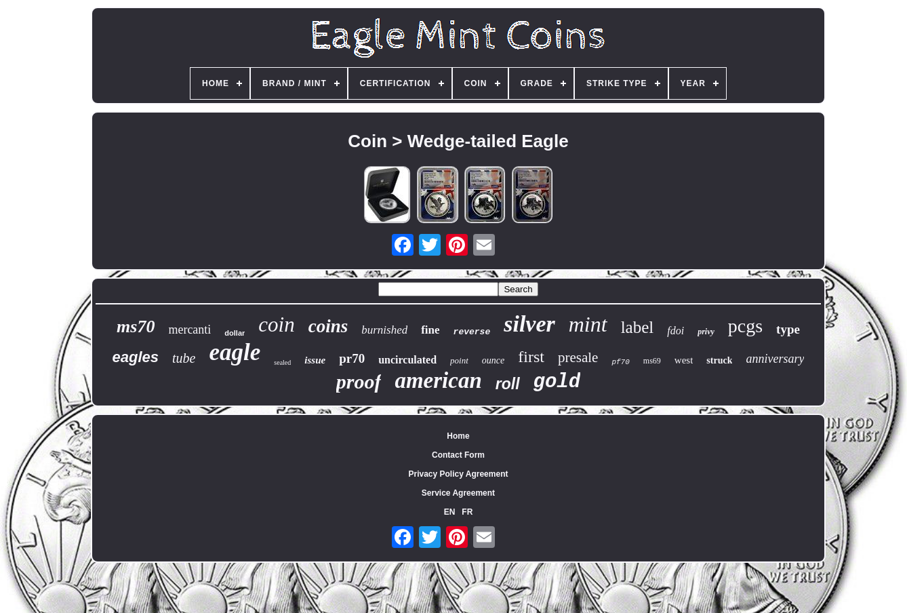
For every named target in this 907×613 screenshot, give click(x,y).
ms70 (136, 326)
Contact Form (458, 455)
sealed (282, 362)
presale (578, 357)
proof (359, 381)
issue (314, 360)
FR (467, 512)
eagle (235, 352)
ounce (493, 360)
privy (706, 331)
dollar (234, 333)
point (459, 360)
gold (557, 382)
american (438, 380)
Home (458, 436)
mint (588, 324)
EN (450, 512)
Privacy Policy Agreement (458, 474)
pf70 (620, 362)
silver (529, 323)
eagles (136, 357)
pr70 (352, 358)
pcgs (745, 325)
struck (719, 360)
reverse (472, 332)
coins (328, 326)
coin (276, 324)
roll (508, 384)
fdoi (675, 330)
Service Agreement (458, 493)
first (531, 356)
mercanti (189, 329)
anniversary (775, 358)
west (683, 360)
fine (430, 329)
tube (183, 358)
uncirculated (407, 359)
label (637, 327)
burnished (384, 329)
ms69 (652, 360)
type (788, 329)
